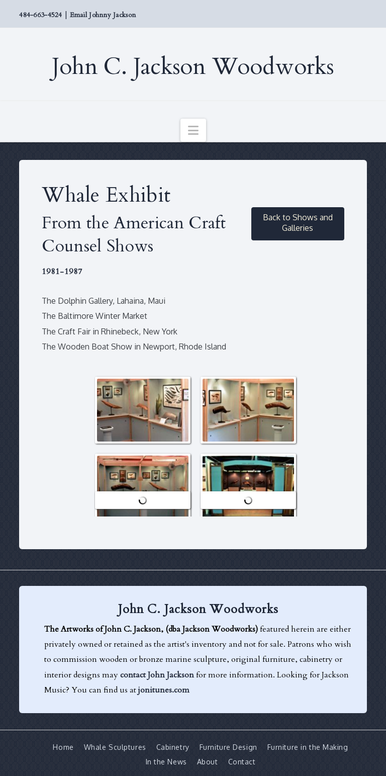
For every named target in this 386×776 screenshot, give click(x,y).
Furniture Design (228, 746)
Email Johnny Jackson (103, 15)
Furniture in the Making (307, 746)
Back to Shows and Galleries (298, 222)
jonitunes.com (163, 690)
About (207, 761)
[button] (193, 130)
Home (63, 746)
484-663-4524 (40, 15)
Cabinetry (172, 746)
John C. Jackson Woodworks (193, 66)
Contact (242, 761)
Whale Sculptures (115, 746)
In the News (166, 761)
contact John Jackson (157, 674)
